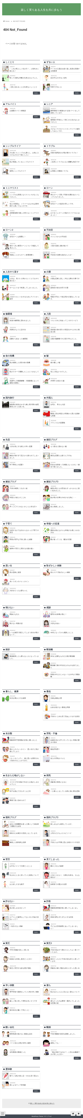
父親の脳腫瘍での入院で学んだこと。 (64, 339)
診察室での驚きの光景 (58, 884)
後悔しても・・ (56, 1043)
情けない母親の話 (16, 623)
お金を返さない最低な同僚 (60, 707)
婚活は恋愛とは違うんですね (61, 455)
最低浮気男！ (55, 749)
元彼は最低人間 (56, 698)
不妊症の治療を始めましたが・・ (62, 255)
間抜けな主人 (15, 614)
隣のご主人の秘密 (56, 866)
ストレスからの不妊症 (58, 236)
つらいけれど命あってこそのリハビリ (64, 320)
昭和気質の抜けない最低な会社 (21, 1034)
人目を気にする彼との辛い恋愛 (21, 446)
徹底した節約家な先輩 (18, 842)
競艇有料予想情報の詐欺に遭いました (23, 740)
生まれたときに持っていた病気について (24, 875)
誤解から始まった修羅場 (18, 339)
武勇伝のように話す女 (18, 329)
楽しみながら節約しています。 (61, 824)
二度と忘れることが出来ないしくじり (23, 87)
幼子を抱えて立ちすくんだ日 (20, 791)
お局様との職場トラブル (59, 171)
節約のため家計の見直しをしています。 (24, 833)
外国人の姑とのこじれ (18, 497)
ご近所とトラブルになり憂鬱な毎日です (65, 162)
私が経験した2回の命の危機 (20, 362)
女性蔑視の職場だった (18, 1052)
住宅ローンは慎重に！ (18, 236)
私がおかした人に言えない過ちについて (65, 992)
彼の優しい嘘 (55, 362)
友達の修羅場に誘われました (20, 320)
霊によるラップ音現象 (18, 1085)
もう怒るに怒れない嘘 (58, 446)
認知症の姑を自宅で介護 (59, 288)
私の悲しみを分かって (18, 908)
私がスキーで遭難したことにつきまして (24, 372)
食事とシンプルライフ (18, 171)
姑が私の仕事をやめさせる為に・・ (63, 497)
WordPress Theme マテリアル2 (41, 1116)
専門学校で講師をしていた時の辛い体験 (24, 992)
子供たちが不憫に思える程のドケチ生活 (65, 842)
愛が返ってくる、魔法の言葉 (61, 539)
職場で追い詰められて (18, 800)
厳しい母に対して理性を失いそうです (23, 1001)
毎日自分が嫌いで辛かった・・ (21, 1010)
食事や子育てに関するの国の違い (22, 548)
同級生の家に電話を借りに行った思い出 (65, 968)
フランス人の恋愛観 (57, 423)
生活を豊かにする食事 (18, 698)
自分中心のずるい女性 (58, 78)
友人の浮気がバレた (57, 758)
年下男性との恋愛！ (17, 465)
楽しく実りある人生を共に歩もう (41, 9)
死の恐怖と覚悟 (15, 572)
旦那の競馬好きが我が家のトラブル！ (64, 153)
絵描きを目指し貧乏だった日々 (21, 959)
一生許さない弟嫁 (16, 926)
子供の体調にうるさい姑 (18, 488)
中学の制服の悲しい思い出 (19, 950)
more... (36, 93)
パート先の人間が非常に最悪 (20, 1043)
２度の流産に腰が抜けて (59, 246)
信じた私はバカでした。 (59, 372)
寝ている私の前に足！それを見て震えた (24, 1076)
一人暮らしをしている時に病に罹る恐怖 (65, 791)
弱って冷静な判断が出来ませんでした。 (24, 78)
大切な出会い (55, 623)
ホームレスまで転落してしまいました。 (24, 288)
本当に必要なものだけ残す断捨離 (62, 656)
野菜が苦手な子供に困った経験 (21, 539)
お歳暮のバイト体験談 (18, 111)
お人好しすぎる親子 (17, 884)
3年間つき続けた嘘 (57, 381)
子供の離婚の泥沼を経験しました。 (63, 1034)
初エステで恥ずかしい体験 (60, 572)
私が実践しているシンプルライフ (22, 162)
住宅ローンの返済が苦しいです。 (62, 204)
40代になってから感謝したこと (61, 632)
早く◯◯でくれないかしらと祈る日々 (23, 506)
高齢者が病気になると (58, 782)
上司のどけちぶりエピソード (61, 833)
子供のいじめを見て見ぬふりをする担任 (65, 716)
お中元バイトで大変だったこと (21, 866)
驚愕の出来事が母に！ (58, 614)
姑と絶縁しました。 (57, 506)
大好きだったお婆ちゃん (19, 590)
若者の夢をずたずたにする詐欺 (61, 917)
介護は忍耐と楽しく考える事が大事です (65, 278)
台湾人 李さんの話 (57, 404)
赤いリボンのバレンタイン (19, 581)
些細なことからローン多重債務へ (22, 255)
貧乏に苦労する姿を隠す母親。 (21, 968)
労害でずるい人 (56, 87)
